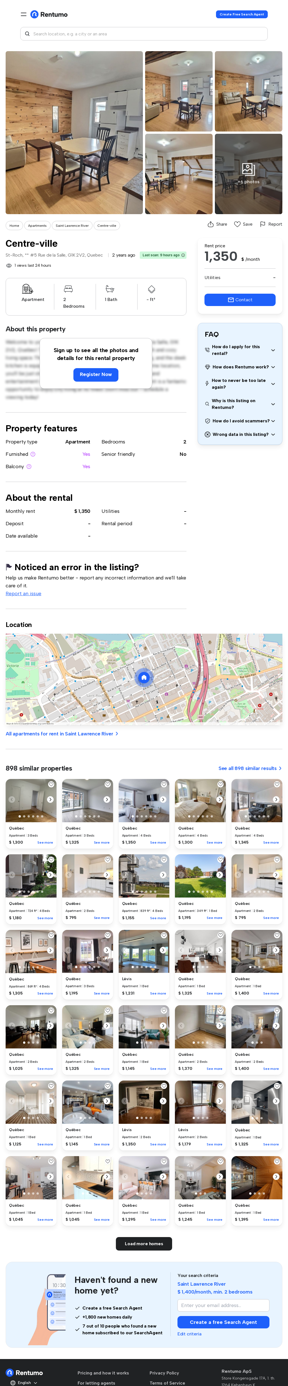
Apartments (37, 226)
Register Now (96, 374)
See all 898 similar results (250, 768)
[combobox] (144, 33)
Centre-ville (107, 226)
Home (14, 226)
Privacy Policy (164, 1373)
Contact (240, 299)
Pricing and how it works (103, 1373)
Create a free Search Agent (223, 1322)
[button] (183, 255)
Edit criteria (189, 1334)
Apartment (77, 442)
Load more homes (144, 1243)
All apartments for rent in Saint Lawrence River (62, 734)
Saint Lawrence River (72, 226)
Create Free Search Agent (242, 14)
